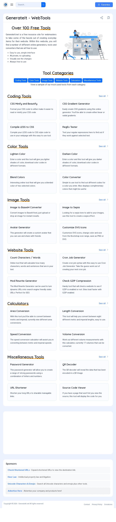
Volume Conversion (73, 348)
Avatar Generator (20, 241)
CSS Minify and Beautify (23, 118)
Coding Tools (20, 95)
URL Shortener (18, 401)
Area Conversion (19, 325)
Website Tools (62, 95)
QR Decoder (69, 378)
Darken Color (70, 168)
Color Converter (71, 191)
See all (104, 110)
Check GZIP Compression (76, 295)
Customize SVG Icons (74, 241)
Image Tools (47, 95)
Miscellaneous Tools (92, 95)
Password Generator (22, 378)
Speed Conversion (20, 348)
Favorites (104, 4)
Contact (87, 518)
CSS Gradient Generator (76, 118)
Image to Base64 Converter (26, 221)
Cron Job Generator (73, 271)
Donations (108, 518)
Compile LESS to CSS (22, 141)
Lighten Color (17, 168)
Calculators (76, 95)
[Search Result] (28, 4)
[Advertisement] (58, 73)
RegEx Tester (69, 141)
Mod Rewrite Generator (23, 295)
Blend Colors (17, 191)
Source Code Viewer (74, 401)
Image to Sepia (71, 221)
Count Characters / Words (25, 271)
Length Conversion (73, 325)
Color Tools (34, 95)
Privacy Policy (97, 518)
